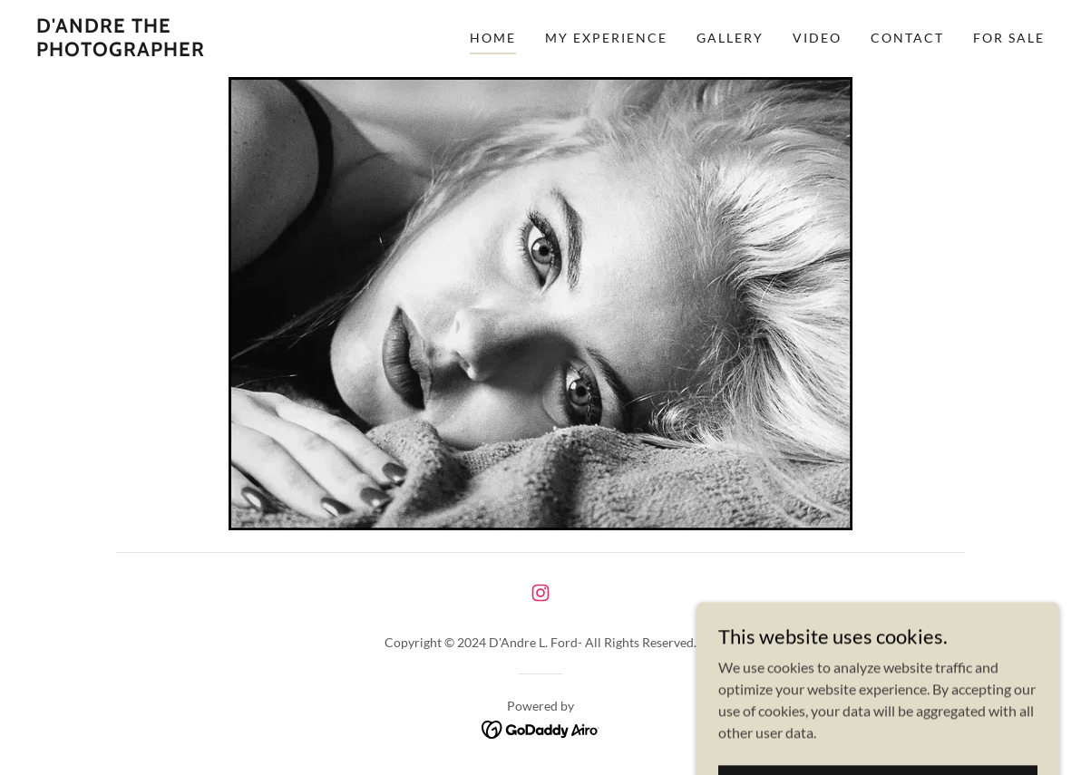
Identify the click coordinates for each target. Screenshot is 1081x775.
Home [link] (493, 37)
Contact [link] (907, 37)
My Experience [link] (606, 37)
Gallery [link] (730, 37)
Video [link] (817, 37)
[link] (173, 50)
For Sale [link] (1009, 37)
